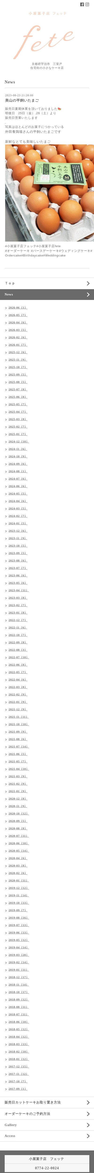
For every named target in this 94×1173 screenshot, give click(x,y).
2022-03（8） (18, 687)
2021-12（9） (18, 709)
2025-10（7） (18, 367)
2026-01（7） (18, 344)
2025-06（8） (18, 397)
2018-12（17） (19, 977)
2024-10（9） (18, 456)
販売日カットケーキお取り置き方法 (33, 1102)
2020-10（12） (19, 813)
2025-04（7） (18, 411)
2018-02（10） (19, 1051)
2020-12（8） (18, 798)
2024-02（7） (18, 516)
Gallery (11, 1125)
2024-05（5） (18, 493)
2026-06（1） (18, 307)
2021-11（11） (19, 716)
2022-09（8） (18, 642)
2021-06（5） (18, 754)
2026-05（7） (18, 315)
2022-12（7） (18, 620)
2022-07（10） (19, 657)
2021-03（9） (18, 776)
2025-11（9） (18, 359)
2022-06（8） (18, 664)
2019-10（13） (19, 902)
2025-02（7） (18, 426)
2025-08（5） (18, 382)
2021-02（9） (18, 783)
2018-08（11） (19, 1007)
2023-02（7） (18, 605)
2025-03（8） (18, 419)
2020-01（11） (19, 880)
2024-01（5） (18, 523)
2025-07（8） (18, 389)
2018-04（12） (19, 1036)
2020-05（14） (19, 850)
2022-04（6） (18, 679)
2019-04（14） (19, 947)
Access (10, 1136)
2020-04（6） (18, 858)
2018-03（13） (19, 1044)
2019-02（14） (19, 962)
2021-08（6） (18, 739)
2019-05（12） (19, 940)
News (9, 294)
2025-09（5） (18, 374)
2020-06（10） (19, 843)
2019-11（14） (19, 895)
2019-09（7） (18, 910)
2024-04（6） (18, 501)
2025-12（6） (18, 352)
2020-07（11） (19, 835)
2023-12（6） (18, 530)
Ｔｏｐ (10, 283)
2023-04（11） (19, 590)
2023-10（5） (18, 545)
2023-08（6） (18, 560)
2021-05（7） (18, 761)
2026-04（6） (18, 322)
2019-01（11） (19, 969)
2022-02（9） (18, 694)
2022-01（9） (18, 702)
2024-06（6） (18, 486)
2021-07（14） (19, 746)
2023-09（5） (18, 553)
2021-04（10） (19, 769)
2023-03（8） (18, 597)
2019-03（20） (19, 955)
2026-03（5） (18, 330)
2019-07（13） (19, 925)
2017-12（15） (19, 1066)
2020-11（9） (18, 806)
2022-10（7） (18, 635)
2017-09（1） (18, 1088)
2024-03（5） (18, 508)
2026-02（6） (18, 337)
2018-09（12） (19, 999)
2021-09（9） (18, 731)
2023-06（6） (18, 575)
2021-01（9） (18, 791)
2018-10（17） (19, 992)
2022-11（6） (18, 627)
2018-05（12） (19, 1029)
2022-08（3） (18, 649)
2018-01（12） (19, 1059)
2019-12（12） (19, 888)
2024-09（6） (18, 463)
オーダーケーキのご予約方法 (27, 1114)
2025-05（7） (18, 404)
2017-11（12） (19, 1074)
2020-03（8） (18, 865)
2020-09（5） (18, 821)
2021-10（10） (19, 724)
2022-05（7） (18, 672)
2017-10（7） (18, 1081)
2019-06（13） (19, 932)
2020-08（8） (18, 828)
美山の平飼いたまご (22, 100)
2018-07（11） (19, 1014)
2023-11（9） (18, 538)
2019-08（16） (19, 917)
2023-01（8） (18, 612)
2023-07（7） (18, 568)
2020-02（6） (18, 873)
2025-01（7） (18, 434)
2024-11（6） (18, 449)
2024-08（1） (18, 471)
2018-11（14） (19, 984)
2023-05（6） (18, 583)
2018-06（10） (19, 1021)
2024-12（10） (19, 441)
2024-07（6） (18, 478)
